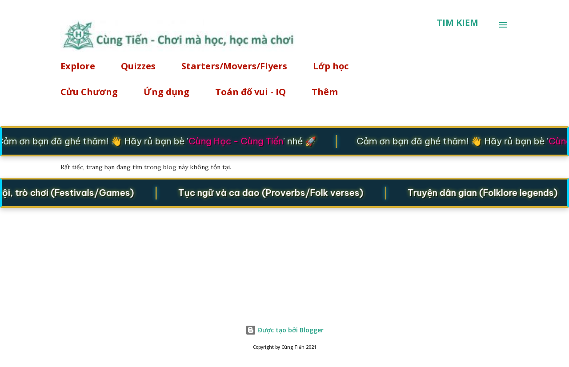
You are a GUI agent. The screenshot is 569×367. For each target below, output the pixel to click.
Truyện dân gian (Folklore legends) (485, 192)
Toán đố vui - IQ (250, 92)
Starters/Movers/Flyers (234, 66)
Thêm (325, 92)
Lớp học (331, 66)
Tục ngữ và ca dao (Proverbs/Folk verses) (273, 192)
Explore (77, 66)
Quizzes (138, 66)
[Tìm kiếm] (457, 23)
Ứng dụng (166, 92)
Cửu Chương (89, 92)
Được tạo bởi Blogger (284, 330)
